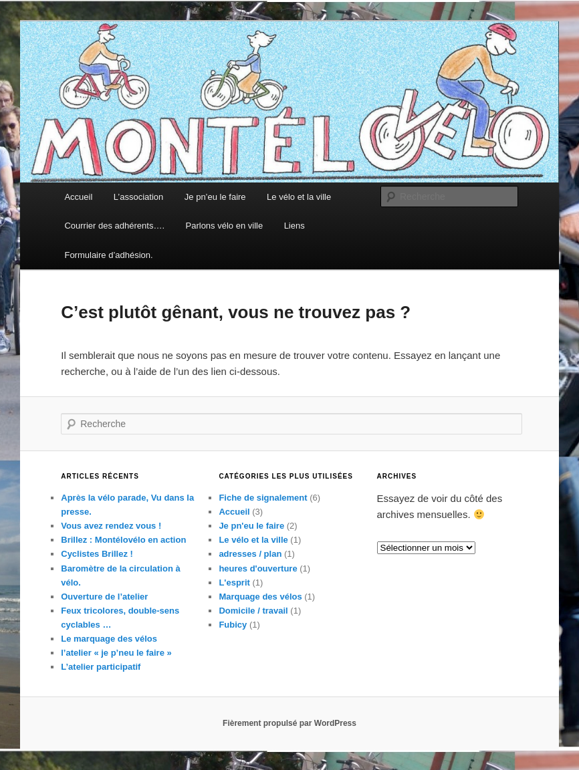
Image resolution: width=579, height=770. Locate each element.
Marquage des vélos (260, 597)
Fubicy (233, 625)
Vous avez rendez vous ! (111, 526)
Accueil (78, 197)
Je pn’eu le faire (215, 197)
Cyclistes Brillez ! (97, 554)
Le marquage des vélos (109, 639)
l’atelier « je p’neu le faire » (116, 653)
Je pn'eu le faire (251, 526)
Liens (294, 226)
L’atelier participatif (100, 667)
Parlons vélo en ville (224, 226)
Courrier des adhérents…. (114, 226)
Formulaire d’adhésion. (108, 255)
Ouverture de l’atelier (104, 597)
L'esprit (234, 583)
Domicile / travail (253, 611)
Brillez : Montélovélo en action (123, 540)
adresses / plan (250, 554)
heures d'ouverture (258, 568)
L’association (138, 197)
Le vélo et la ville (299, 197)
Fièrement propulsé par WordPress (289, 723)
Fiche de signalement (263, 498)
